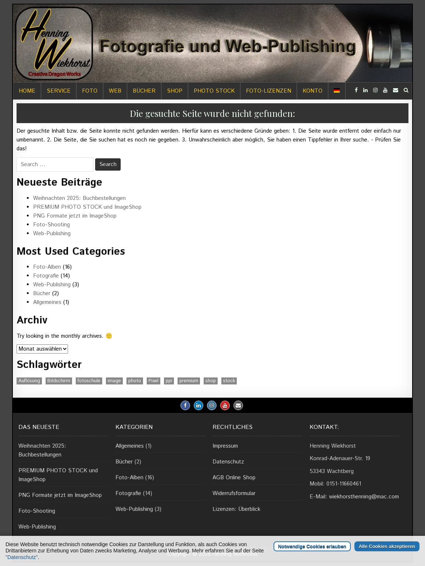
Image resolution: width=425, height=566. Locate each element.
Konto (312, 91)
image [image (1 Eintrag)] (114, 380)
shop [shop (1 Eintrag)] (211, 380)
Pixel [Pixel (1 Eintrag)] (153, 380)
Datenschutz (228, 462)
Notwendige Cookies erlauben (312, 546)
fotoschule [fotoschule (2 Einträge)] (89, 380)
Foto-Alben (47, 267)
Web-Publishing (52, 233)
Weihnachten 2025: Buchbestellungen (79, 198)
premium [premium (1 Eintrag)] (188, 380)
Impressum (225, 446)
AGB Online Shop (234, 477)
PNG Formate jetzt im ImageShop (75, 216)
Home (27, 91)
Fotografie (46, 276)
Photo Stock (214, 91)
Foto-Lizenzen (268, 91)
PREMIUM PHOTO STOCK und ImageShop (87, 207)
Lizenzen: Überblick (236, 509)
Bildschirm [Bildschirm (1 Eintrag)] (58, 380)
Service (59, 91)
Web (115, 91)
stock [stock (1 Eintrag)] (229, 380)
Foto (89, 91)
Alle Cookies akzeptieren (387, 546)
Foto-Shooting (51, 225)
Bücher (144, 91)
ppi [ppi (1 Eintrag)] (169, 380)
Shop (174, 91)
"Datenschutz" (22, 557)
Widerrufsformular (234, 493)
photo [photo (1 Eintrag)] (134, 380)
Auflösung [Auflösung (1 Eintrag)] (29, 380)
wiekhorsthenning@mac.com (364, 497)
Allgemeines (47, 302)
